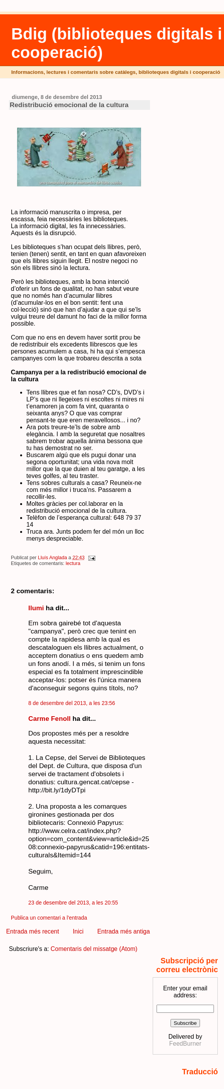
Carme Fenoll (49, 718)
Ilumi (36, 608)
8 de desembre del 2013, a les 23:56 (71, 703)
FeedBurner (185, 1043)
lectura (73, 563)
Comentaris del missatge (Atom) (94, 949)
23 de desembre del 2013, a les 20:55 (73, 903)
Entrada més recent (32, 931)
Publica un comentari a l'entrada (49, 918)
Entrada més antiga (123, 931)
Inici (78, 931)
